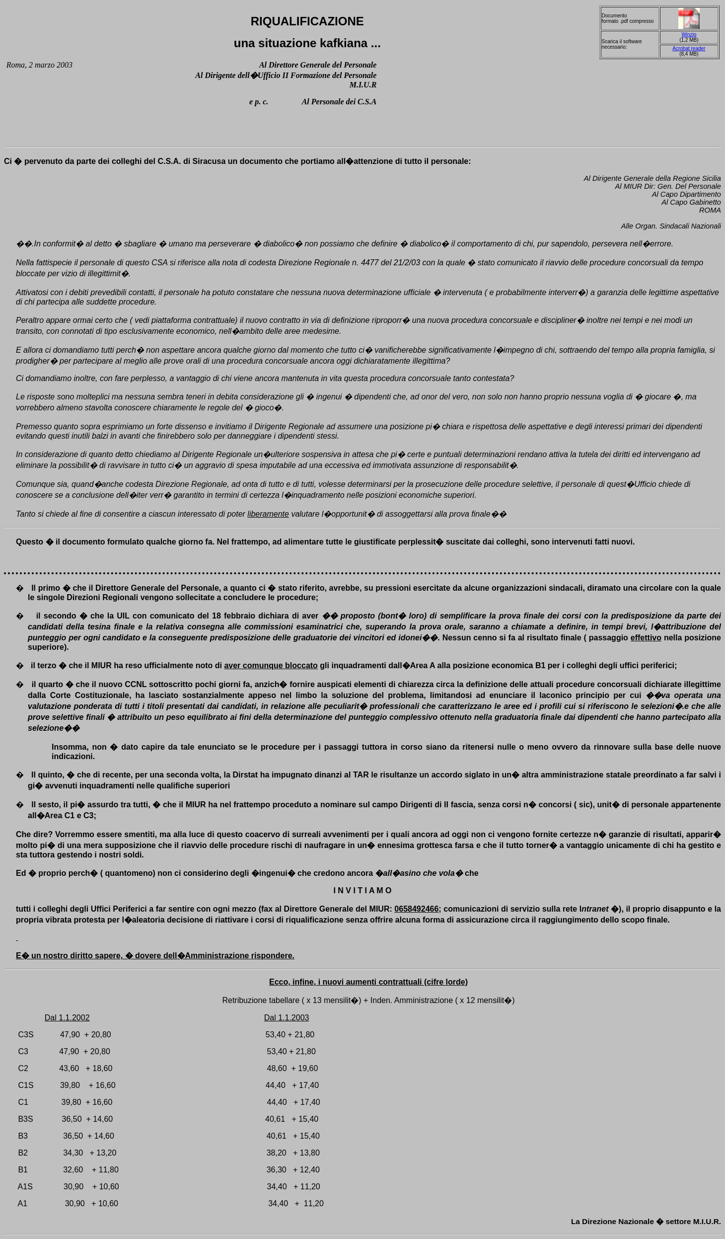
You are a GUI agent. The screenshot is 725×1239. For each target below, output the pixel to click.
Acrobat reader (688, 48)
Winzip (688, 34)
